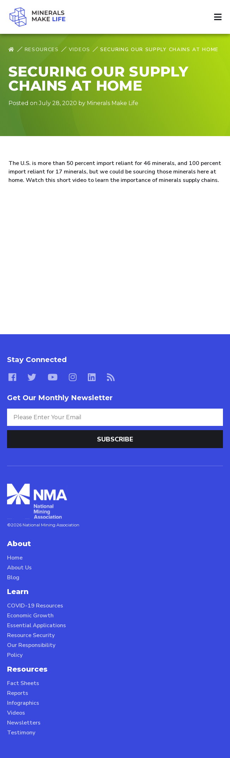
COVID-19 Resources (35, 606)
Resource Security (31, 635)
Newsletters (24, 723)
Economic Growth (30, 615)
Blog (13, 577)
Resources (42, 49)
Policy (15, 655)
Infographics (23, 703)
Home (15, 558)
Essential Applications (36, 625)
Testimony (21, 732)
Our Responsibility (31, 645)
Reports (17, 693)
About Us (19, 567)
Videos (79, 49)
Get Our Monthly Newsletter (60, 397)
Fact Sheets (23, 683)
